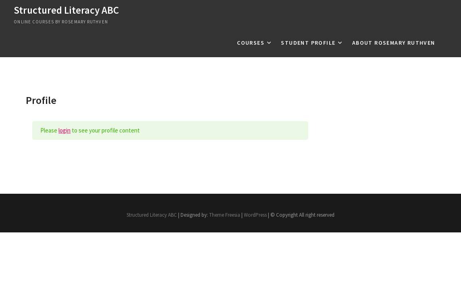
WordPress (255, 214)
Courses (250, 42)
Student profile (308, 42)
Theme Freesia (224, 214)
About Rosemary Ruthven (393, 42)
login (64, 130)
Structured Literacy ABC (66, 10)
